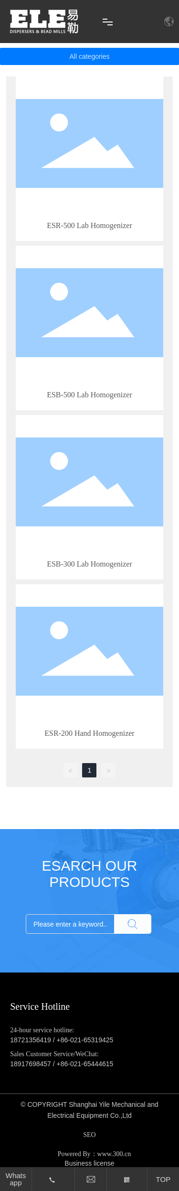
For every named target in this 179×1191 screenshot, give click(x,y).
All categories (89, 56)
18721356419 (30, 1040)
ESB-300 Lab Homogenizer (89, 564)
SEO (89, 1134)
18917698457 (30, 1064)
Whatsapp (16, 1179)
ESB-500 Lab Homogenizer (89, 395)
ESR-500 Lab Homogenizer (89, 225)
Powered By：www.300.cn (94, 1154)
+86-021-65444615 (85, 1064)
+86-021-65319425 (85, 1040)
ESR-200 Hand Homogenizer (89, 733)
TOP (163, 1179)
